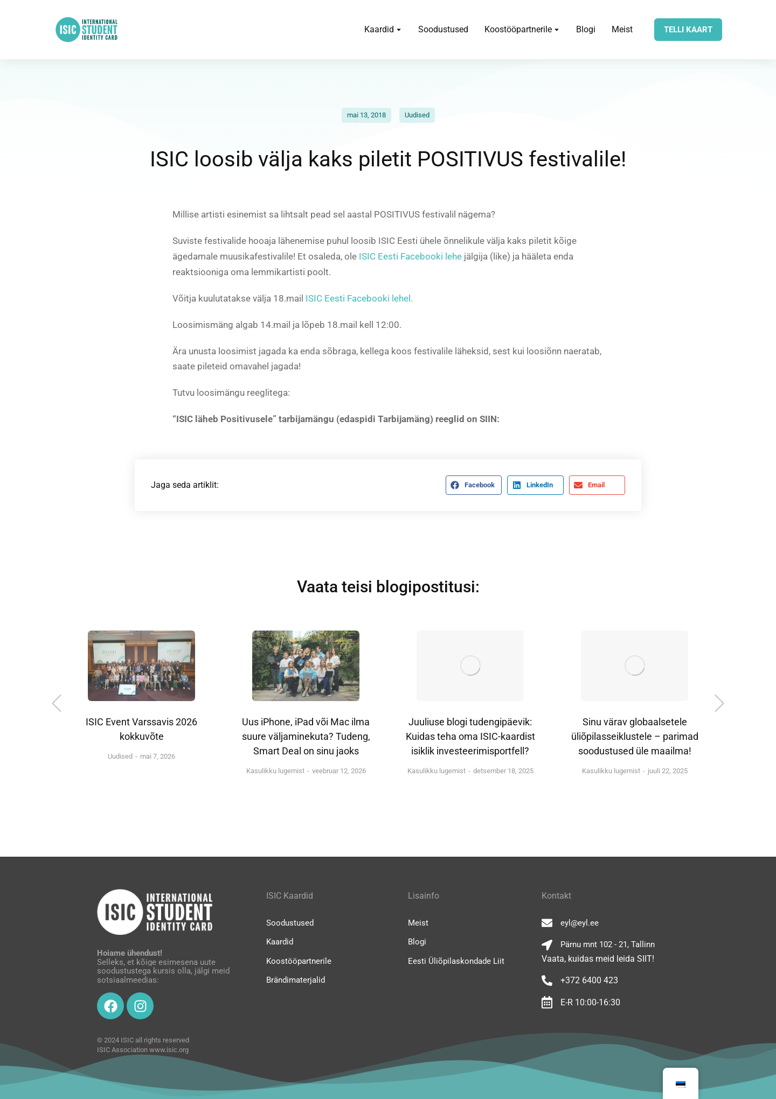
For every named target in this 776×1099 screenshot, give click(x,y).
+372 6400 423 (589, 980)
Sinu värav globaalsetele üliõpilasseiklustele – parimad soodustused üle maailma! (634, 736)
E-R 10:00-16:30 (590, 1002)
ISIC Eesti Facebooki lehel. (359, 298)
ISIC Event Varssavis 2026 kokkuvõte (141, 729)
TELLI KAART (688, 29)
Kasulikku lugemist (275, 771)
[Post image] (141, 666)
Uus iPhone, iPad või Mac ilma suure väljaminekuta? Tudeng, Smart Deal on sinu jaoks (306, 736)
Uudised (417, 115)
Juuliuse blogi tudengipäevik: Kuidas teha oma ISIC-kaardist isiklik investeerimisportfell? (470, 736)
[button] (474, 485)
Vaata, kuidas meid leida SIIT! (598, 959)
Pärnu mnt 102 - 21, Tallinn (607, 944)
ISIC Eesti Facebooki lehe (409, 256)
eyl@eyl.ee (579, 923)
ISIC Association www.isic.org (143, 1050)
